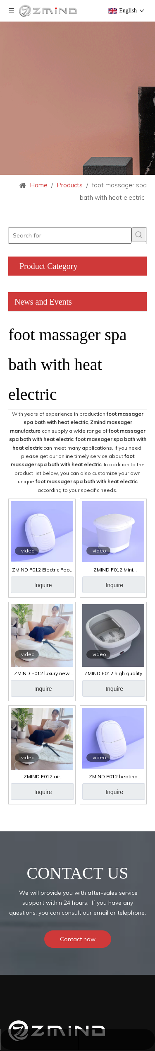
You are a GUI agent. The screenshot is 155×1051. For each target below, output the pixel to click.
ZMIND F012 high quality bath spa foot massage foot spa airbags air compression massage (113, 673)
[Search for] (70, 235)
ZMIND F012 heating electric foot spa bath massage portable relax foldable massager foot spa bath (113, 776)
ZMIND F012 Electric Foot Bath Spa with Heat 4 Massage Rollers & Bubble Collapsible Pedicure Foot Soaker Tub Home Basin (42, 569)
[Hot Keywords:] (138, 234)
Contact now (77, 939)
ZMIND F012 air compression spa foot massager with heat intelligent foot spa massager (42, 776)
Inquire (43, 585)
